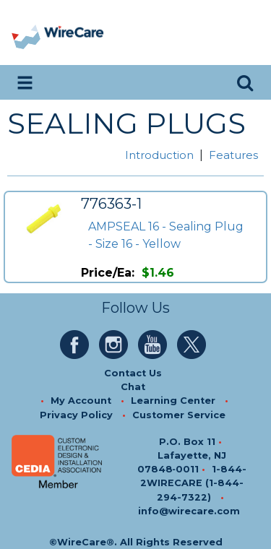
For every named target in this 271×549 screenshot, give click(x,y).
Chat (133, 386)
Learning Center (173, 400)
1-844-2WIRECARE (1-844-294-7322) (193, 483)
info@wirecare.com (189, 511)
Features (233, 155)
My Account (81, 400)
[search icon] (245, 82)
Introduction (159, 155)
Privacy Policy (76, 415)
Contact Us (133, 373)
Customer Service (178, 415)
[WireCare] (73, 33)
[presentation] (27, 33)
